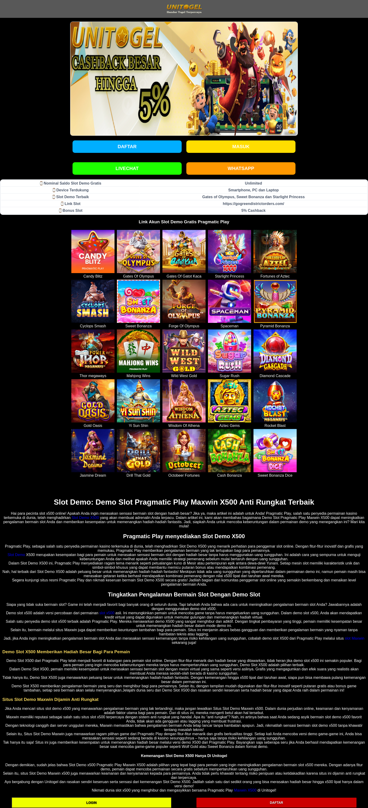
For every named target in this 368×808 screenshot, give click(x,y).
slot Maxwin (354, 638)
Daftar (127, 146)
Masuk (240, 146)
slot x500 (106, 613)
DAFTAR (276, 802)
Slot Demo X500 (85, 518)
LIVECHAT (127, 168)
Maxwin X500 (245, 790)
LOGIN (91, 802)
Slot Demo (16, 555)
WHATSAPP (241, 168)
